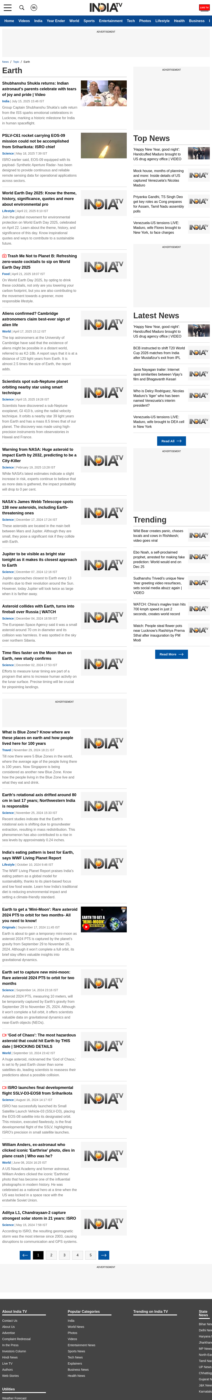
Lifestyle (162, 21)
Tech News (75, 1357)
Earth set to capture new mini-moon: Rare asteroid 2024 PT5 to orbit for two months (38, 978)
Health (179, 21)
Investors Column (14, 1351)
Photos (145, 21)
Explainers (75, 1363)
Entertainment (111, 21)
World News (76, 1327)
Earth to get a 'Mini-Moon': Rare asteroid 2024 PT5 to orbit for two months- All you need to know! (40, 915)
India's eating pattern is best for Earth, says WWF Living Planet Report (38, 855)
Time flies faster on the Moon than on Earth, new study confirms (37, 656)
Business (197, 21)
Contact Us (9, 1320)
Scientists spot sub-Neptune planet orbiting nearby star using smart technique (35, 387)
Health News (76, 1375)
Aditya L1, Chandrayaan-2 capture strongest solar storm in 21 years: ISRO (39, 1215)
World (74, 21)
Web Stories (10, 1375)
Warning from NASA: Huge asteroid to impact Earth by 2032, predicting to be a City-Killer (39, 455)
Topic (16, 61)
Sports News (76, 1351)
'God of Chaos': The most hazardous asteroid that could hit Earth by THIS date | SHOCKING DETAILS (39, 1041)
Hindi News (10, 1357)
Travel (6, 750)
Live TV (7, 1363)
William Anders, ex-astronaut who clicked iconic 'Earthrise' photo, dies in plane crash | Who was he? (38, 1150)
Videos (24, 21)
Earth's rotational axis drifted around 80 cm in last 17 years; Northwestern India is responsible (39, 800)
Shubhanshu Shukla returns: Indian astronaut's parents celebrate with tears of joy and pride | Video (39, 89)
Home (9, 21)
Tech (131, 21)
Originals (9, 927)
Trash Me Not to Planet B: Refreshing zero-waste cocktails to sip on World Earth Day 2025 (39, 262)
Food (6, 274)
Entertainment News (81, 1345)
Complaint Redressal (16, 1339)
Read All (172, 441)
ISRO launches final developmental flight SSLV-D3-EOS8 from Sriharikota (37, 1090)
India (38, 21)
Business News (78, 1369)
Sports (89, 21)
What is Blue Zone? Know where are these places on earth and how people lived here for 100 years (37, 738)
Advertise (8, 1333)
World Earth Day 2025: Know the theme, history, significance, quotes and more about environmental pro (39, 199)
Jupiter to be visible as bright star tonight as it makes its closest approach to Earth (39, 560)
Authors (7, 1369)
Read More (171, 654)
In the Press (10, 1345)
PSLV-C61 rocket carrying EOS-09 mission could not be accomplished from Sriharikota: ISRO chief (35, 141)
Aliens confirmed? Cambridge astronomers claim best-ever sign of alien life (36, 319)
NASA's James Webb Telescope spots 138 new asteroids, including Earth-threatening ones (37, 507)
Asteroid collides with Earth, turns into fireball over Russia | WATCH (38, 609)
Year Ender (56, 21)
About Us (8, 1327)
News (5, 61)
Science (8, 153)
